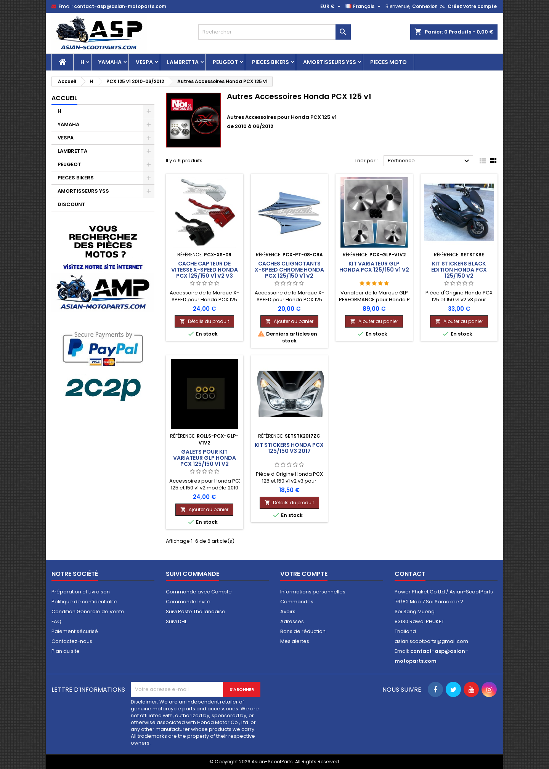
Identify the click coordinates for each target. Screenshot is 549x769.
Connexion (425, 6)
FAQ (56, 621)
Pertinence (429, 161)
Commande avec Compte (199, 591)
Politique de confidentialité (84, 601)
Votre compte (303, 573)
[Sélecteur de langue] (363, 6)
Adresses (292, 621)
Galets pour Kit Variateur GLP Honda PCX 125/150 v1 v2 (204, 458)
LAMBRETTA (183, 62)
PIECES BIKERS (270, 62)
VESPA (144, 62)
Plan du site (65, 651)
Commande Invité (188, 601)
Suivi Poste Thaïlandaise (195, 611)
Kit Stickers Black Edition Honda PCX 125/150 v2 (459, 270)
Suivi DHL (176, 621)
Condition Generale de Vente (87, 611)
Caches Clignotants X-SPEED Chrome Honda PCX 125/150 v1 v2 (289, 270)
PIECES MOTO (388, 62)
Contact (410, 573)
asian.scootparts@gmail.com (431, 641)
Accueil (64, 98)
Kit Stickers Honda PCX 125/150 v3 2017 (289, 448)
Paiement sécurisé (74, 631)
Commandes (296, 601)
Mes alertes (294, 641)
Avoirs (287, 611)
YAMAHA (110, 62)
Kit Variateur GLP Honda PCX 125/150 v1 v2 (374, 266)
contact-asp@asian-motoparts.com (120, 6)
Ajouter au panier (289, 321)
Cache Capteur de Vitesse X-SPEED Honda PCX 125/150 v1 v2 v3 (204, 270)
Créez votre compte (472, 6)
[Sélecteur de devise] (331, 6)
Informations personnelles (312, 591)
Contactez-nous (71, 641)
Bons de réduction (303, 631)
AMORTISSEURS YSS (329, 62)
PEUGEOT (225, 62)
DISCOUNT (71, 204)
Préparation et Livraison (80, 591)
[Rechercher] (274, 32)
